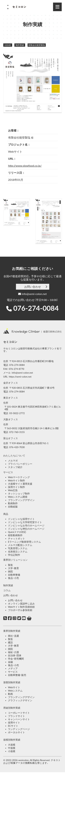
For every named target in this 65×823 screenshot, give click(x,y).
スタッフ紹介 (15, 467)
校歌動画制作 (15, 535)
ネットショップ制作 (19, 493)
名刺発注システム (17, 551)
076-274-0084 (36, 308)
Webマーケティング (19, 477)
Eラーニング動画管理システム (24, 541)
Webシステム (15, 690)
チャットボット (16, 538)
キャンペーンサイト (19, 719)
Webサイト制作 (16, 480)
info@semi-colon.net (32, 293)
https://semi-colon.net (20, 376)
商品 (5, 514)
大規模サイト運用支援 (20, 483)
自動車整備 (14, 574)
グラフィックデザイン (20, 700)
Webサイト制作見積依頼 (21, 606)
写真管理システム (17, 548)
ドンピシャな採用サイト (21, 519)
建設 (10, 642)
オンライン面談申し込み (21, 603)
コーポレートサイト (19, 712)
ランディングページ (19, 729)
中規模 (11, 748)
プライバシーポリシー (20, 463)
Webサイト (14, 687)
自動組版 (13, 506)
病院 (10, 571)
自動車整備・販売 (17, 675)
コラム (7, 590)
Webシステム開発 (17, 496)
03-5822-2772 (17, 413)
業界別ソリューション (15, 559)
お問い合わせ (32, 286)
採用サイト (14, 722)
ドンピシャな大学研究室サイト (25, 522)
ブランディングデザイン (21, 500)
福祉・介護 (13, 652)
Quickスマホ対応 (17, 532)
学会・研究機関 (16, 658)
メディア (13, 668)
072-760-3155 (17, 432)
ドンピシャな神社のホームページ (26, 528)
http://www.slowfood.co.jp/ (25, 165)
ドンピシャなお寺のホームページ (26, 525)
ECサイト (13, 725)
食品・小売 (13, 578)
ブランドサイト (16, 716)
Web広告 (13, 490)
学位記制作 (14, 554)
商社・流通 (13, 636)
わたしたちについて (14, 455)
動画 (10, 694)
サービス (8, 472)
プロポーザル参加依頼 (20, 610)
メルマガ (13, 460)
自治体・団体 (14, 655)
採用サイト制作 (16, 487)
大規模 (11, 744)
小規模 (11, 751)
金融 (10, 662)
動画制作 (13, 503)
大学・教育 (13, 568)
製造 (10, 565)
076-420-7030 (17, 447)
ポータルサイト (16, 732)
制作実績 (8, 585)
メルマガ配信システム (20, 545)
